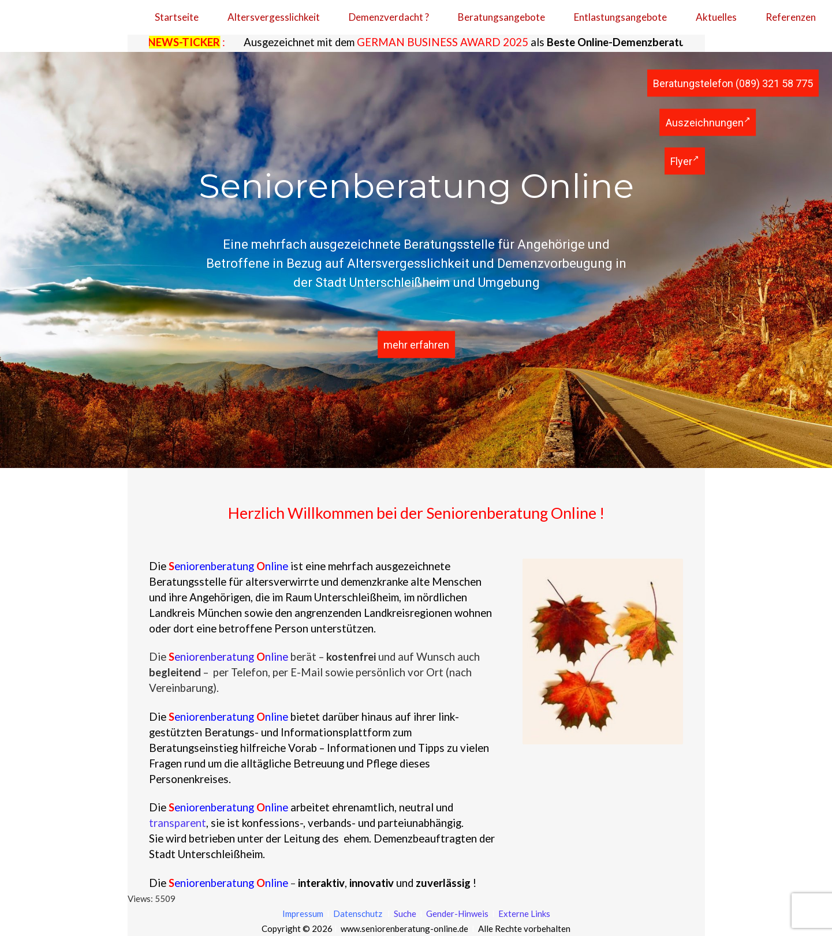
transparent (177, 823)
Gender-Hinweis (458, 913)
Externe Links (524, 913)
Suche (404, 913)
